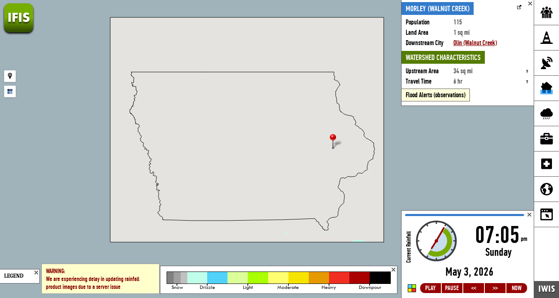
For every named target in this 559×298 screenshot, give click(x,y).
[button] (336, 142)
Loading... (468, 254)
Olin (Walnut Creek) (475, 43)
